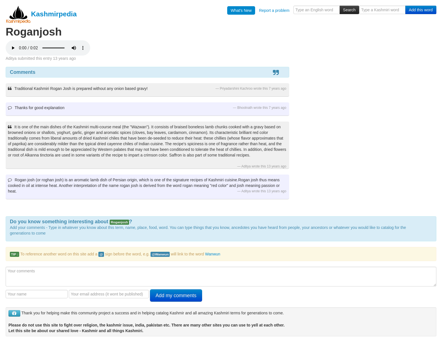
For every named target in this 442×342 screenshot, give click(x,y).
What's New (241, 10)
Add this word (421, 10)
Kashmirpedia (41, 14)
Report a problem (274, 10)
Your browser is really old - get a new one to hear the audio (48, 48)
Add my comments (176, 295)
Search (349, 10)
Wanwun (212, 254)
